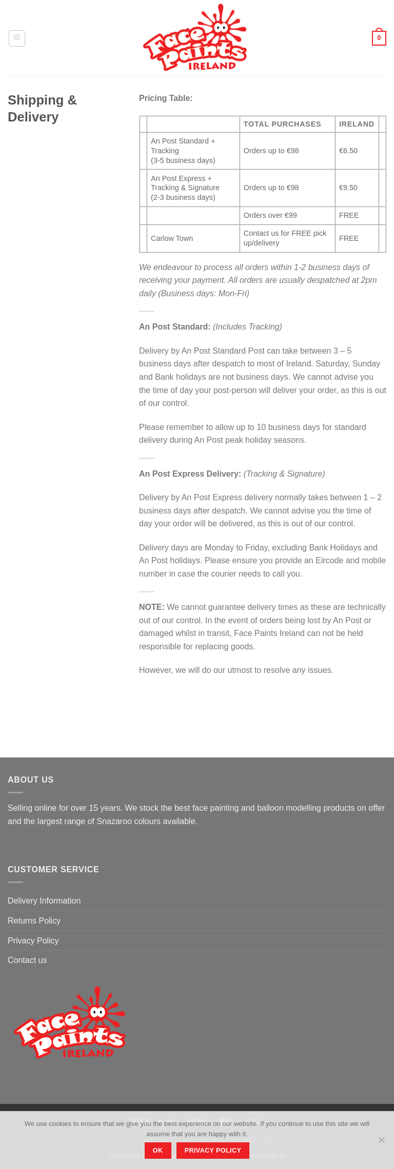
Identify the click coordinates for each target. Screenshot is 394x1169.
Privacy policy (213, 1150)
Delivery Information (44, 900)
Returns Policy (34, 920)
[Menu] (17, 38)
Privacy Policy (33, 940)
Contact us (27, 960)
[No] (381, 1143)
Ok (158, 1150)
